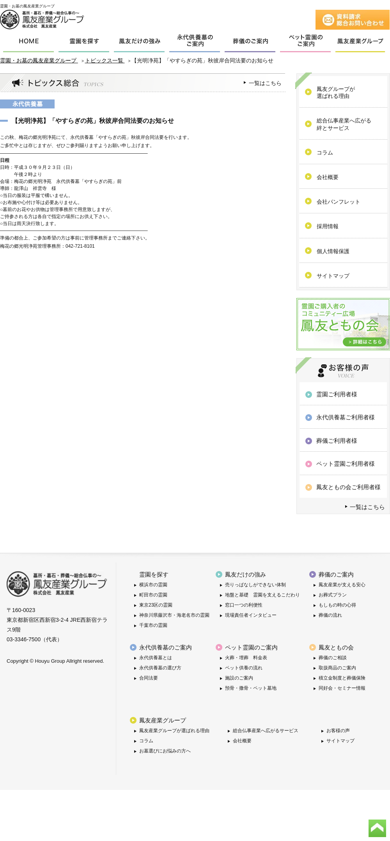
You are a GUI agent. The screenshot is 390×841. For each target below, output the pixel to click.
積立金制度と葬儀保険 (342, 678)
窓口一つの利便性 (243, 605)
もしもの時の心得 (337, 605)
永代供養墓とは (155, 657)
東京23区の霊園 (155, 605)
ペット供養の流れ (243, 668)
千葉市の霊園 (153, 625)
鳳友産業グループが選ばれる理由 (174, 730)
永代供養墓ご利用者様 (345, 417)
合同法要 (148, 678)
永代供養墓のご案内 (165, 647)
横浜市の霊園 (153, 584)
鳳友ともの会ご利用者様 (348, 487)
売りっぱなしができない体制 (255, 584)
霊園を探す (153, 574)
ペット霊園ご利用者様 (345, 463)
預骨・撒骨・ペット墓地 (251, 688)
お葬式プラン (333, 595)
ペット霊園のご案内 (251, 647)
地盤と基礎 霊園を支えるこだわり (262, 595)
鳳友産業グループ (162, 720)
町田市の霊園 (153, 595)
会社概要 (242, 740)
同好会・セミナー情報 (342, 688)
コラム (146, 740)
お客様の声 (338, 730)
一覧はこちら (265, 83)
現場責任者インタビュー (251, 615)
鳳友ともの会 (336, 647)
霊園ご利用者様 (336, 394)
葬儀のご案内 (336, 574)
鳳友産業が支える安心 (342, 584)
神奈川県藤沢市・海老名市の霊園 (174, 615)
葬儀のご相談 (333, 657)
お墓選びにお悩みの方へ (165, 751)
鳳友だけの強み (245, 574)
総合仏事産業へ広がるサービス (265, 730)
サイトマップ (340, 740)
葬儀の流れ (330, 615)
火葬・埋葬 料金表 (246, 657)
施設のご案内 (239, 678)
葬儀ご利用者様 (336, 440)
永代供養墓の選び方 (160, 668)
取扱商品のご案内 (337, 668)
